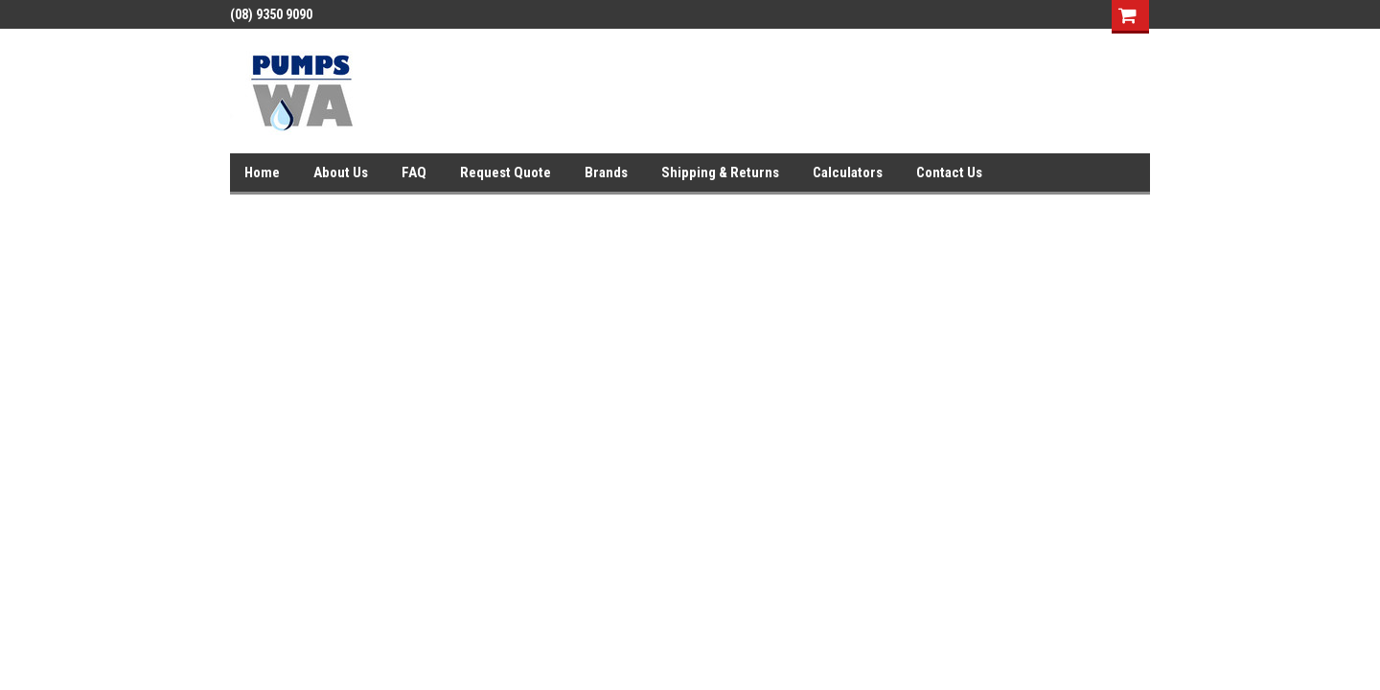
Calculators (848, 172)
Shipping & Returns (720, 172)
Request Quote (505, 172)
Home (262, 172)
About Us (340, 172)
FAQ (414, 172)
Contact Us (949, 172)
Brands (606, 172)
